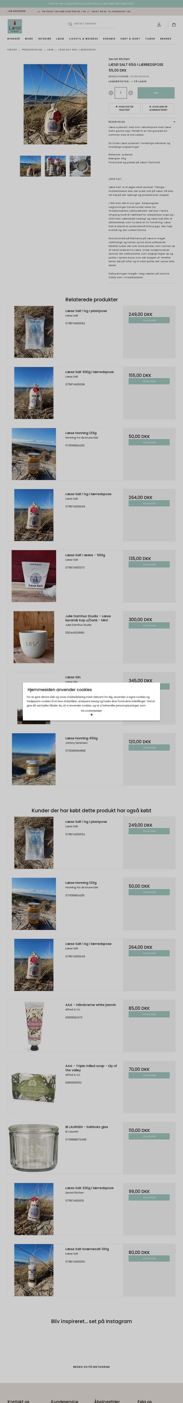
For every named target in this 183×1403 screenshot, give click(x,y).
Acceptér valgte (71, 700)
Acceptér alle (111, 700)
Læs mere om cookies (43, 688)
